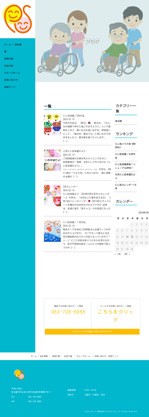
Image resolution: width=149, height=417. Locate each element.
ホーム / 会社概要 (39, 356)
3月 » (127, 254)
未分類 (118, 121)
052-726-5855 (34, 397)
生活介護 (68, 356)
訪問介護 (56, 356)
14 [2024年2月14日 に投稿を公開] (127, 237)
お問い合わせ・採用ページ (106, 356)
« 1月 (118, 254)
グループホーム (83, 356)
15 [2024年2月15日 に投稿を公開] (132, 237)
